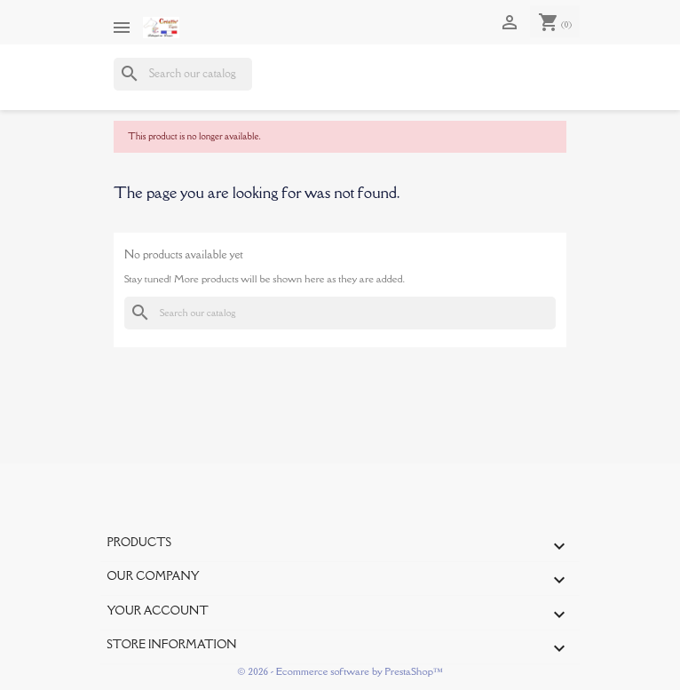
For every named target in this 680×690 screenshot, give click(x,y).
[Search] (183, 74)
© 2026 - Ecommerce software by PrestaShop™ (339, 671)
